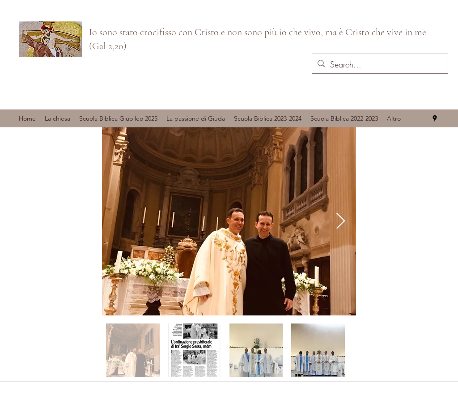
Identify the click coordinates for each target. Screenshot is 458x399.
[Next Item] (340, 221)
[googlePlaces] (434, 118)
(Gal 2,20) (108, 46)
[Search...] (379, 65)
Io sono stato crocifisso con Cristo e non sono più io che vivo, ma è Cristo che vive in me (257, 32)
